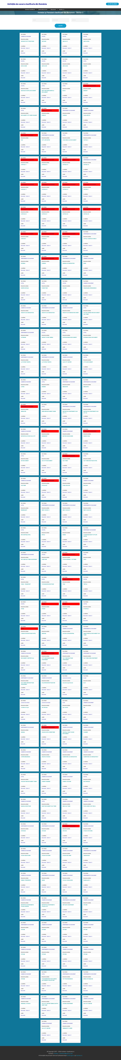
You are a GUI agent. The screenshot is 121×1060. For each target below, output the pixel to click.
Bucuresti (53, 9)
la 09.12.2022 (112, 4)
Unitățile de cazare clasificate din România (27, 4)
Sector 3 (61, 9)
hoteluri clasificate (30, 9)
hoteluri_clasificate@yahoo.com (63, 1053)
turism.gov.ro (70, 1055)
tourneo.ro (79, 1055)
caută (60, 25)
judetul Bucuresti (42, 9)
